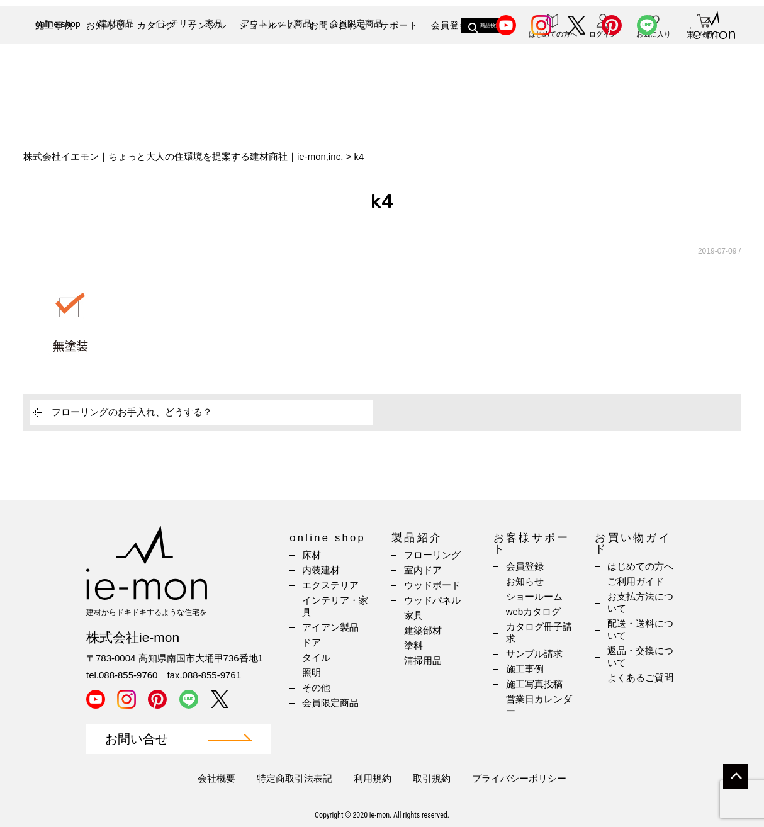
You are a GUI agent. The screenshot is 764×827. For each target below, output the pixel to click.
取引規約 (432, 778)
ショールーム (268, 25)
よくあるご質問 (640, 677)
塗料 (413, 645)
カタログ (156, 25)
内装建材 (321, 570)
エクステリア (330, 585)
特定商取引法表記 (294, 778)
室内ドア (423, 570)
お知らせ (105, 25)
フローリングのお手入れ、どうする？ (132, 412)
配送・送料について (640, 629)
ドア (311, 642)
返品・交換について (640, 656)
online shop (58, 68)
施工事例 (54, 25)
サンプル (207, 25)
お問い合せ (136, 739)
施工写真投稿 (534, 683)
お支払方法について (640, 602)
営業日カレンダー (539, 705)
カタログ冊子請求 (539, 632)
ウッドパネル (432, 600)
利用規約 (372, 778)
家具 (413, 615)
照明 (311, 672)
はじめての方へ (640, 566)
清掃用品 (423, 660)
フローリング (432, 554)
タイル (316, 657)
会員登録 (450, 25)
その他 (316, 687)
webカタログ (533, 611)
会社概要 (216, 778)
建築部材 (423, 630)
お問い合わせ (339, 25)
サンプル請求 (534, 653)
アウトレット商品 (276, 67)
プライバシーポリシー (519, 778)
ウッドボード (432, 585)
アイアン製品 (330, 627)
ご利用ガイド (635, 581)
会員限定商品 (356, 67)
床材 (311, 554)
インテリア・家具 (187, 67)
